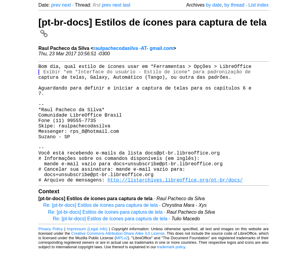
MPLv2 (122, 264)
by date (214, 5)
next (66, 5)
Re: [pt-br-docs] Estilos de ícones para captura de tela (100, 231)
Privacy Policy (50, 255)
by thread (234, 5)
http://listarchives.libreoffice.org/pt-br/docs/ (175, 206)
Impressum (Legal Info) (87, 255)
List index (258, 5)
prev (56, 5)
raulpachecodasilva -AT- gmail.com (133, 48)
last (126, 5)
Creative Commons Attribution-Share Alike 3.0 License (118, 260)
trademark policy (171, 273)
